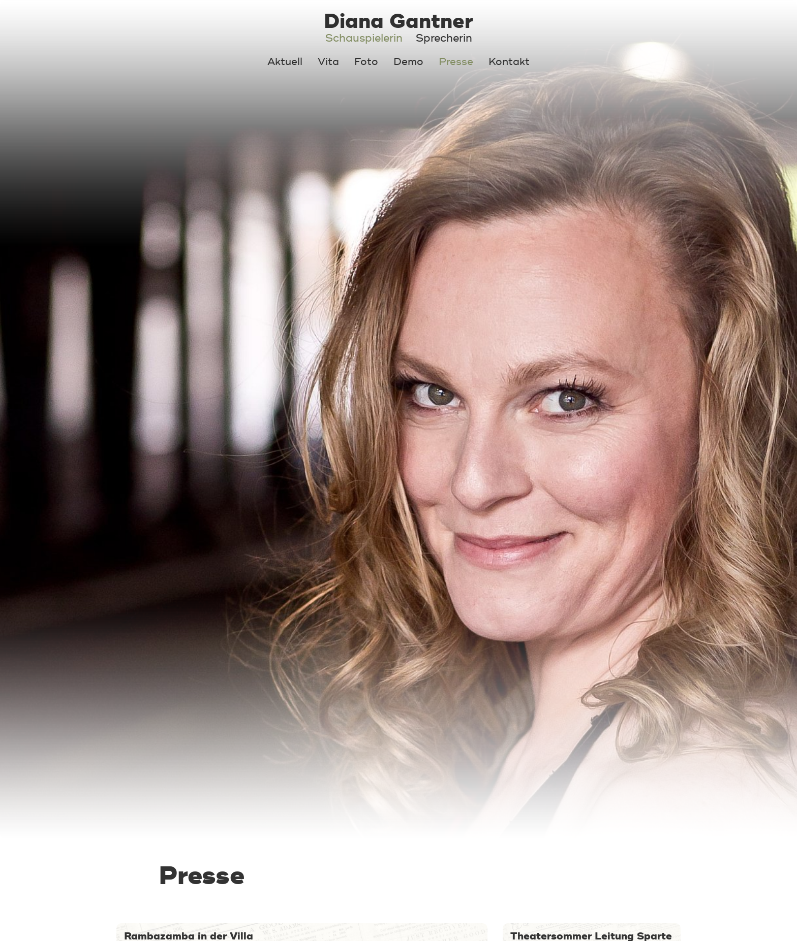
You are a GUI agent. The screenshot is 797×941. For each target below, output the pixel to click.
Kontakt (509, 61)
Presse (456, 61)
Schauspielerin (364, 38)
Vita (328, 61)
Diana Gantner (398, 21)
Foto (366, 61)
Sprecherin (444, 38)
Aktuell (284, 61)
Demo (408, 61)
